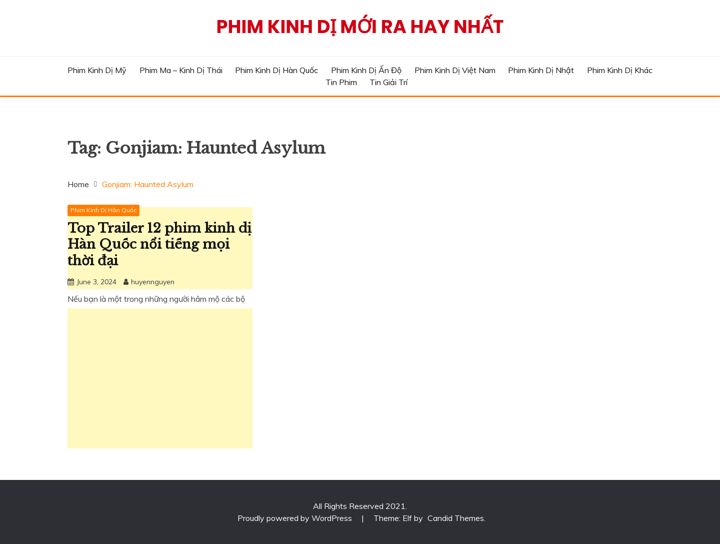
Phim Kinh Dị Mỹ (97, 70)
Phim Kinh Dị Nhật (541, 70)
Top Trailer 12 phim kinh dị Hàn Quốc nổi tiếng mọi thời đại (160, 244)
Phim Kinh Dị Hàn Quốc (276, 70)
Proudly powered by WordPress (296, 518)
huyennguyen (152, 281)
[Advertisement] (160, 378)
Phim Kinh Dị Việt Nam (455, 70)
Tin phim (341, 82)
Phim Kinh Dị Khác (619, 70)
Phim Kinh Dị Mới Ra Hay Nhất (360, 27)
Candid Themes (456, 518)
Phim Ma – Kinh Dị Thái (181, 70)
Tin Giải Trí (389, 82)
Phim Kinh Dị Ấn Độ (366, 70)
